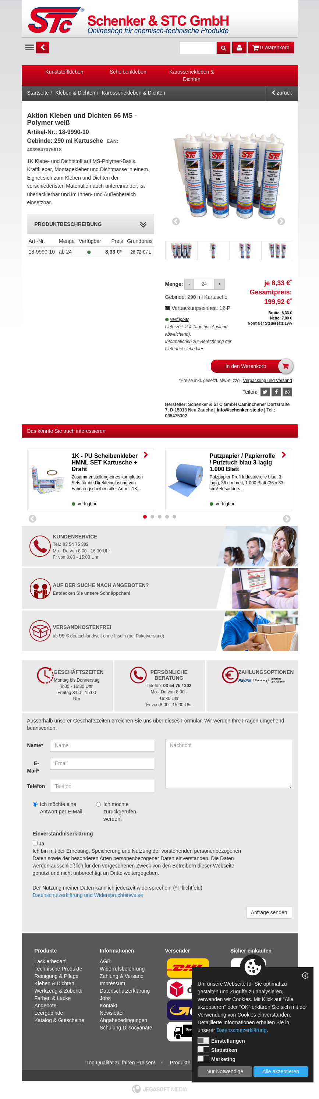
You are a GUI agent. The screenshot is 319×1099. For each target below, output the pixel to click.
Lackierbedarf (50, 961)
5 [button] (174, 517)
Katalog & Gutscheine (59, 1020)
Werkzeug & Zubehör (59, 991)
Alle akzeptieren (280, 1071)
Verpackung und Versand (267, 380)
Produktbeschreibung (91, 224)
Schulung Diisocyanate (126, 1028)
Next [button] (281, 221)
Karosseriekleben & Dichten (191, 75)
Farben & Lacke (53, 998)
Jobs (105, 998)
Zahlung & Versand (121, 976)
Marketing (216, 1059)
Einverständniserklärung (63, 834)
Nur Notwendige (224, 1071)
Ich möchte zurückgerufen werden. (116, 811)
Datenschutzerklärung (125, 991)
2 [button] (152, 517)
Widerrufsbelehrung (122, 969)
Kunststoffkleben (64, 72)
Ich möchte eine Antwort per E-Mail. (58, 807)
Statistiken (217, 1049)
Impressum (112, 983)
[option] (64, 71)
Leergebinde (49, 1013)
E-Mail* (33, 767)
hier (199, 348)
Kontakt (108, 1005)
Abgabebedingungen (123, 1020)
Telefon (36, 786)
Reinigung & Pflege (57, 976)
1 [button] (145, 517)
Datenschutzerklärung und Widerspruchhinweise (88, 895)
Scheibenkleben (128, 72)
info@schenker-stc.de (240, 410)
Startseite (38, 93)
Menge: (175, 284)
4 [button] (167, 517)
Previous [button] (176, 221)
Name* (35, 745)
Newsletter (112, 1013)
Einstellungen (221, 1040)
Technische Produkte (58, 969)
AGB (105, 961)
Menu (29, 47)
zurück (282, 93)
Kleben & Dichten (75, 93)
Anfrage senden (269, 912)
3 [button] (160, 517)
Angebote (46, 1005)
